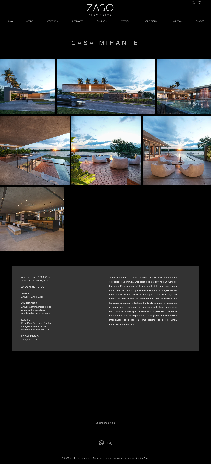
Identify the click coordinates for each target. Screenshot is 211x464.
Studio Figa (142, 458)
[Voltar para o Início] (105, 422)
